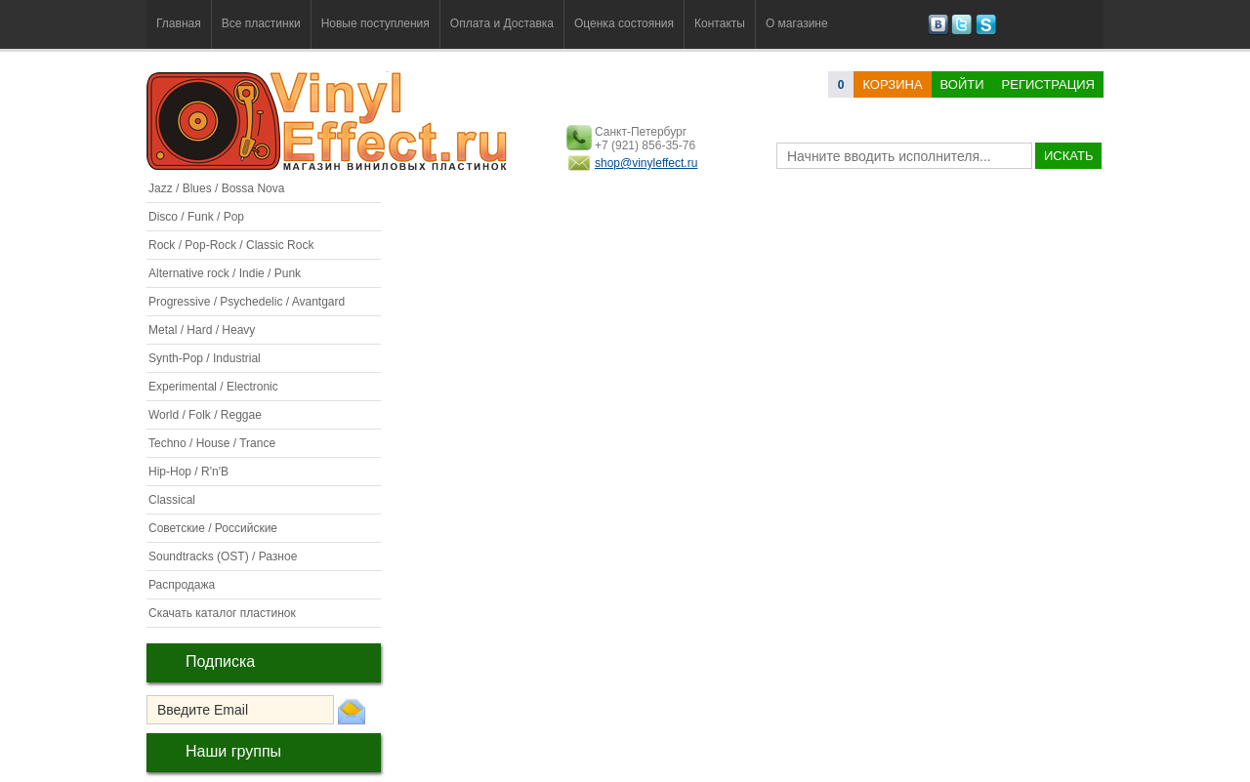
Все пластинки (261, 23)
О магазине (797, 23)
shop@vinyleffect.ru (646, 163)
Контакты (719, 23)
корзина (892, 84)
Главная (178, 23)
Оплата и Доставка (502, 23)
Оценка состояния (624, 23)
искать (1068, 155)
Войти (962, 84)
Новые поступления (375, 23)
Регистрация (1048, 84)
